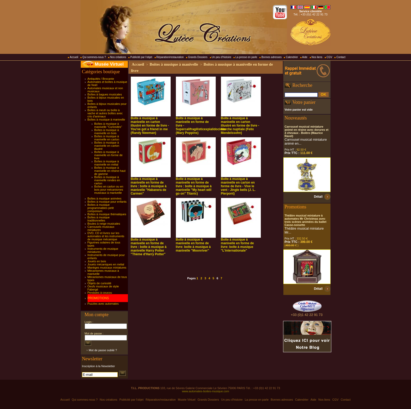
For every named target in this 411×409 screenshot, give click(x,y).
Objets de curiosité (99, 283)
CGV (329, 57)
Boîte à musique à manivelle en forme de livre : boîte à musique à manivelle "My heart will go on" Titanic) (194, 186)
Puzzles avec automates (103, 303)
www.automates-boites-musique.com (205, 391)
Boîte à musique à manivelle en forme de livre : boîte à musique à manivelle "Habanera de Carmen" (149, 186)
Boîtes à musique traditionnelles (99, 219)
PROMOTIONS (98, 298)
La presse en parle (246, 57)
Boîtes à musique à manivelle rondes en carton (107, 180)
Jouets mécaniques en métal (106, 264)
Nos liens (317, 57)
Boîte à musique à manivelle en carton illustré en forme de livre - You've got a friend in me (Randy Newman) (150, 125)
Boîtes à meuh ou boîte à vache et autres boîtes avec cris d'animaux (105, 113)
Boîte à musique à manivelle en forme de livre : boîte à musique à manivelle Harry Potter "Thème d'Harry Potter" (149, 247)
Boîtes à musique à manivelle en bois (106, 131)
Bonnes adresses (271, 57)
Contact (340, 57)
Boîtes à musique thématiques (107, 214)
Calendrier (292, 57)
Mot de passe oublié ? (103, 350)
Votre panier (304, 102)
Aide (304, 57)
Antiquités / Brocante (101, 78)
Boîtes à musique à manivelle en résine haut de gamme (110, 170)
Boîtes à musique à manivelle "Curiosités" (108, 125)
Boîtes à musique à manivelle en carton (106, 138)
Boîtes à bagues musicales (105, 94)
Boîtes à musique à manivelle (106, 119)
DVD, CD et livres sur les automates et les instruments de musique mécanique (106, 236)
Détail (318, 196)
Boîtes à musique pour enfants (107, 201)
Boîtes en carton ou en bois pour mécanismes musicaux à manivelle (108, 189)
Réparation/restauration (170, 57)
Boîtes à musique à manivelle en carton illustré (106, 145)
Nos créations (118, 57)
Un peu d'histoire (221, 57)
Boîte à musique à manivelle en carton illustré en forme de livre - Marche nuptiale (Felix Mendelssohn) (240, 125)
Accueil (74, 57)
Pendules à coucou (100, 292)
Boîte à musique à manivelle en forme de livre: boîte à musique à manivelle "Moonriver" (193, 245)
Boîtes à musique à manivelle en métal (106, 163)
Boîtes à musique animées (105, 198)
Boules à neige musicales (104, 223)
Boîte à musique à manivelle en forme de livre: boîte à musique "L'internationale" (237, 245)
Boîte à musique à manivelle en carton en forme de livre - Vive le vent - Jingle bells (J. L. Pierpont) (238, 186)
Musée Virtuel (109, 64)
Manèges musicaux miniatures (107, 267)
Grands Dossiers (197, 57)
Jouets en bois (97, 261)
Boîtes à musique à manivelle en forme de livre (108, 155)
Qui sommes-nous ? (94, 57)
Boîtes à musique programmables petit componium (101, 208)
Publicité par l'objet (141, 57)
